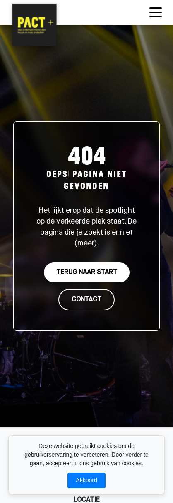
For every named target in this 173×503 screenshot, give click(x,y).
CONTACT (86, 299)
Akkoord (86, 480)
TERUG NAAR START (86, 272)
